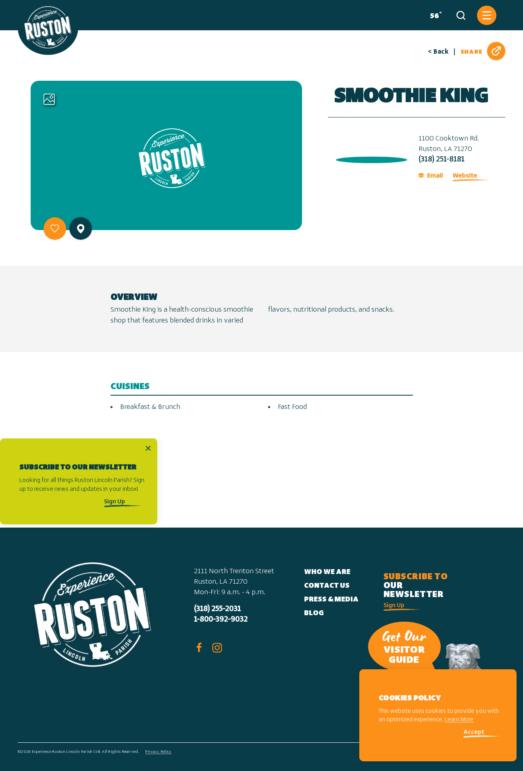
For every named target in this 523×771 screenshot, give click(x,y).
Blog (314, 613)
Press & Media (331, 599)
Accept (473, 732)
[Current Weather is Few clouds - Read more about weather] (434, 15)
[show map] (80, 228)
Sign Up (114, 502)
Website (464, 176)
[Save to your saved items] (54, 228)
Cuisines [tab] (130, 387)
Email (431, 176)
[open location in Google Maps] (370, 158)
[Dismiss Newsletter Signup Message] (148, 447)
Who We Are (327, 572)
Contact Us (327, 586)
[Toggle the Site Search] (460, 15)
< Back (438, 52)
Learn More (459, 720)
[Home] (48, 27)
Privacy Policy (158, 752)
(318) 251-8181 (442, 159)
